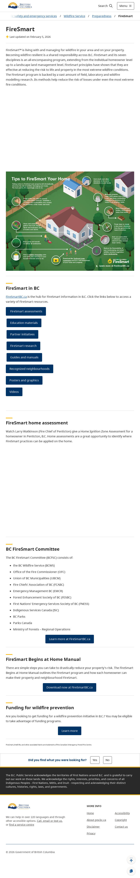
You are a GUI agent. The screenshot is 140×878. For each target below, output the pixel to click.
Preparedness (101, 16)
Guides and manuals (24, 357)
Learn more (70, 731)
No (108, 760)
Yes (95, 760)
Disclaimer (93, 826)
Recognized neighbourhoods (29, 369)
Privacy (91, 833)
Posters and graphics (24, 380)
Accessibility (122, 813)
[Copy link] (131, 871)
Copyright (121, 820)
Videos (14, 392)
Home (90, 813)
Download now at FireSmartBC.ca (69, 687)
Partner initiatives (22, 334)
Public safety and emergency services (31, 16)
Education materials (24, 323)
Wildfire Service (74, 16)
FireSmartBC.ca (16, 297)
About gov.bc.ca (96, 820)
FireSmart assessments (25, 311)
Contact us (121, 826)
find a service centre (21, 824)
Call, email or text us (49, 821)
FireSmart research (23, 346)
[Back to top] (131, 859)
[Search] (105, 5)
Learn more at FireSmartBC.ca (69, 639)
